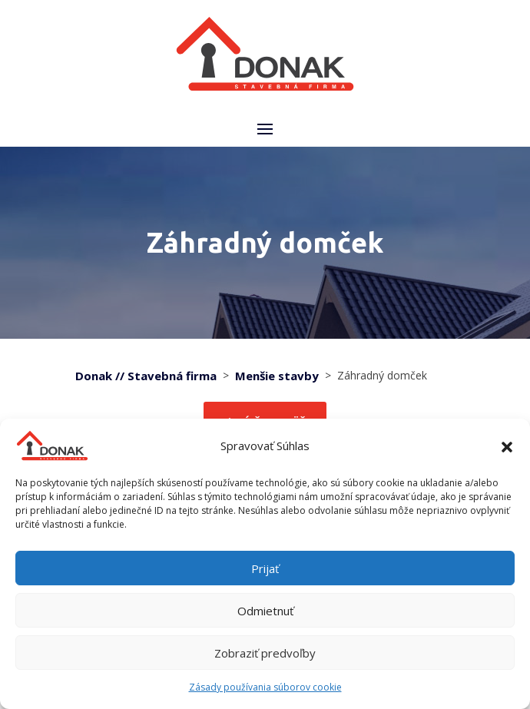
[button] (507, 445)
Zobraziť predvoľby (265, 653)
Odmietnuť (265, 610)
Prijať (265, 568)
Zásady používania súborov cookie (265, 687)
